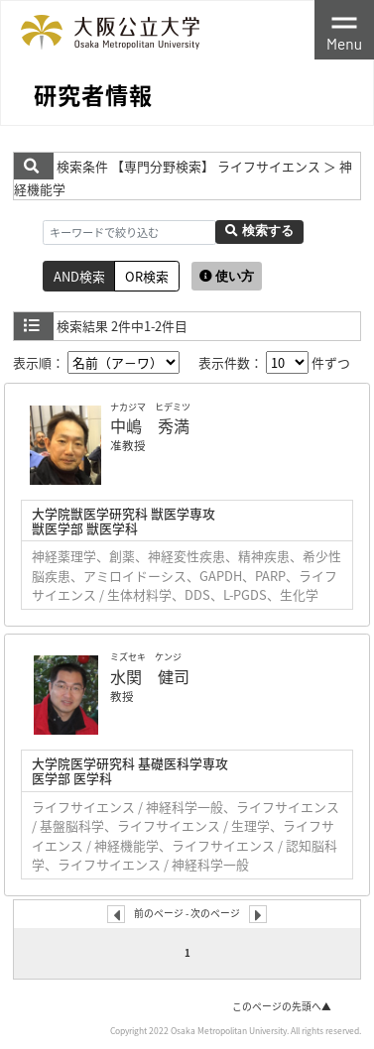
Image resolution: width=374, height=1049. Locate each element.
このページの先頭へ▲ (281, 1006)
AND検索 (79, 276)
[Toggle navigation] (344, 29)
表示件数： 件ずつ (274, 362)
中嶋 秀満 (149, 425)
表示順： (96, 362)
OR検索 (147, 276)
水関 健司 (149, 676)
